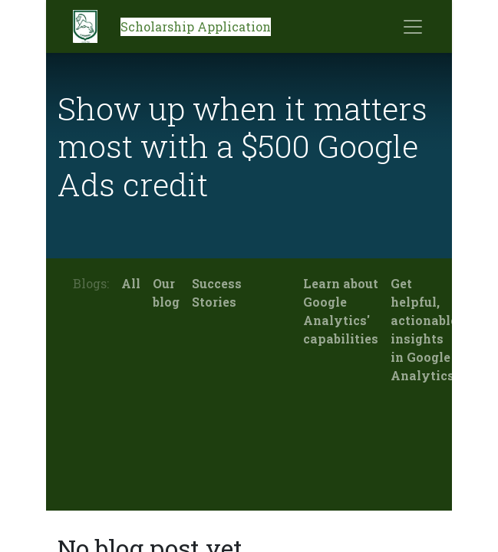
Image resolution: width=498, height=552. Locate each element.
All (130, 283)
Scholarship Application (195, 26)
